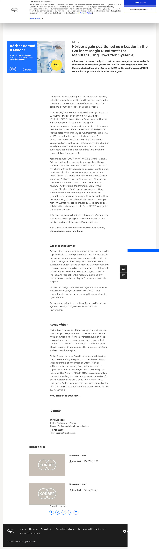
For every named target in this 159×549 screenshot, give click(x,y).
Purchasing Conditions (65, 529)
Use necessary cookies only (140, 12)
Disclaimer (33, 529)
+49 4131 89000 (56, 430)
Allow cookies (140, 6)
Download (76, 461)
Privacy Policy (46, 529)
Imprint (23, 529)
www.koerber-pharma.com (64, 395)
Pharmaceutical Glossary (30, 533)
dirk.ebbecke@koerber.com (62, 433)
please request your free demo (66, 231)
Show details (35, 22)
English (147, 531)
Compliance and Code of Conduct (91, 529)
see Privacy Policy (84, 16)
